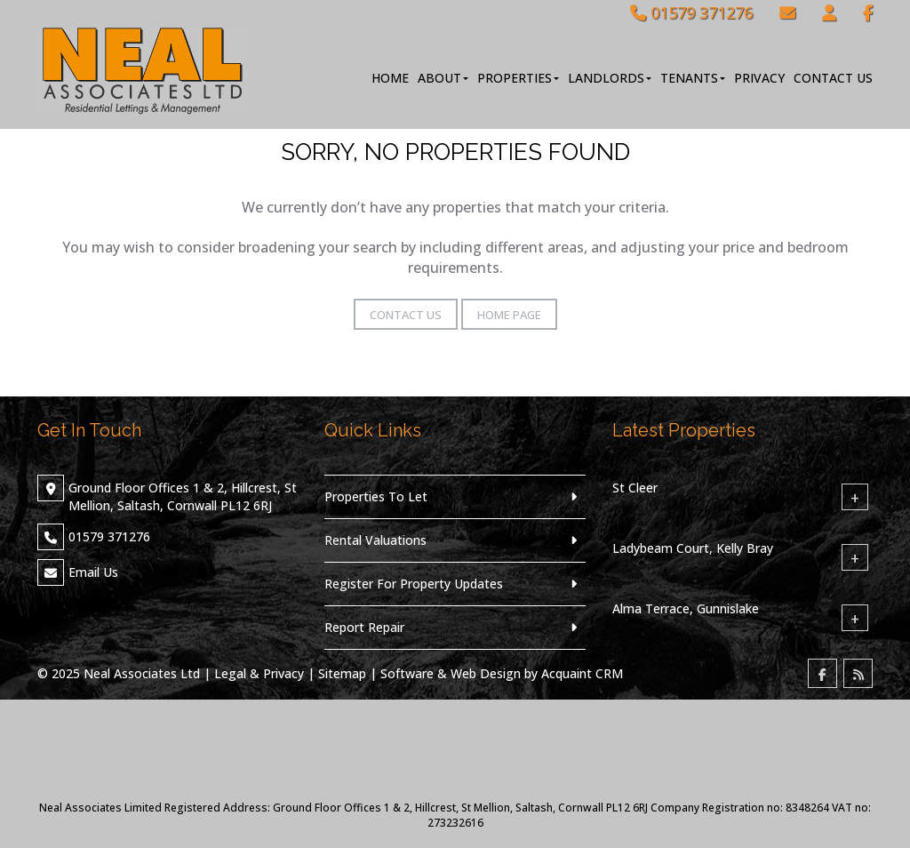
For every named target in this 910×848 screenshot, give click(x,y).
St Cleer (635, 487)
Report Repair (364, 627)
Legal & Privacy (259, 673)
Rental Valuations (375, 540)
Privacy (759, 77)
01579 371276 (691, 12)
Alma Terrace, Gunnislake (685, 608)
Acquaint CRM (582, 673)
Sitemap (342, 673)
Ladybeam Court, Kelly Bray (692, 548)
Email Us (93, 572)
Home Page (509, 315)
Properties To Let (375, 496)
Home (390, 77)
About (443, 77)
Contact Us (833, 77)
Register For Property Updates (413, 583)
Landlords (609, 77)
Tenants (692, 77)
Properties (518, 77)
